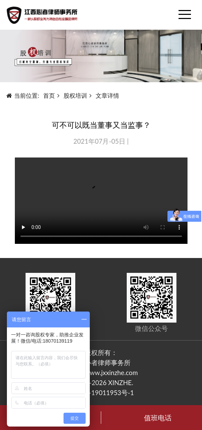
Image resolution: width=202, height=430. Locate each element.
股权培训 (75, 95)
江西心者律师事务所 (101, 362)
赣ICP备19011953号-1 (101, 392)
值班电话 (158, 417)
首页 (49, 95)
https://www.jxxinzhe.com (101, 372)
